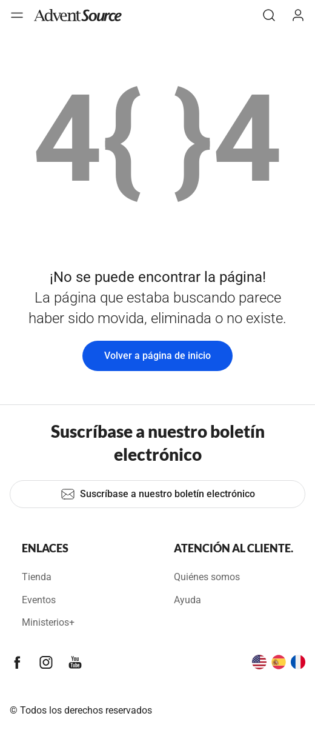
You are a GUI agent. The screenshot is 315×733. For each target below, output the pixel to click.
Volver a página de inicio (157, 355)
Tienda (36, 577)
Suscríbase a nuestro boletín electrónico (158, 494)
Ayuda (187, 600)
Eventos (39, 600)
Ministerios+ (48, 622)
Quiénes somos (207, 577)
